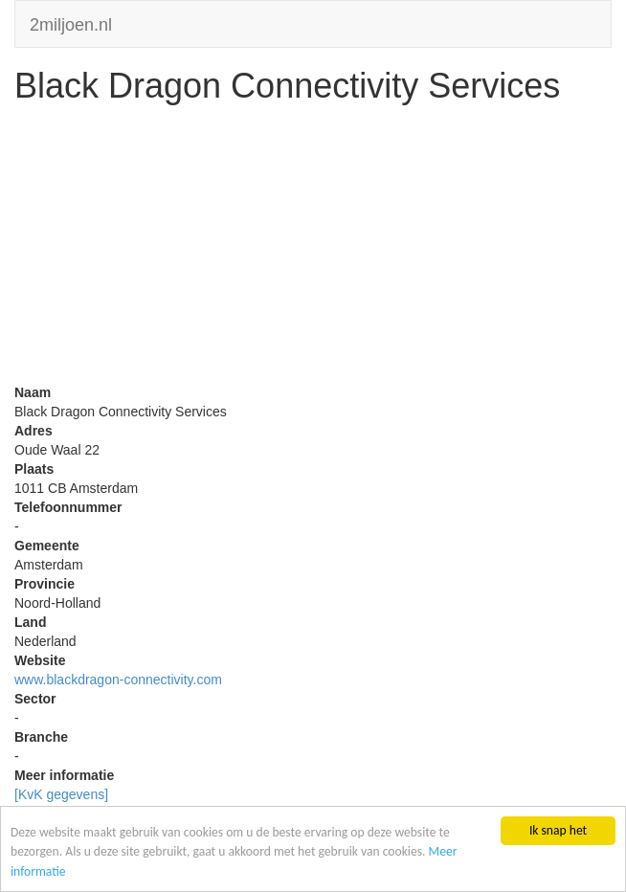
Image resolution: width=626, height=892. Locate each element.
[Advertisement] (313, 249)
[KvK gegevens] (61, 794)
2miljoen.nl (71, 22)
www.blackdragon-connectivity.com (118, 679)
